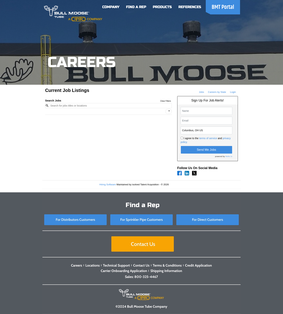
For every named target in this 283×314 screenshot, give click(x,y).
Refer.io (229, 156)
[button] (168, 111)
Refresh (179, 184)
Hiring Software (107, 184)
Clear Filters (165, 101)
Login (233, 92)
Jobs (201, 92)
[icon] (169, 111)
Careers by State (217, 92)
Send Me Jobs (206, 149)
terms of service (208, 138)
